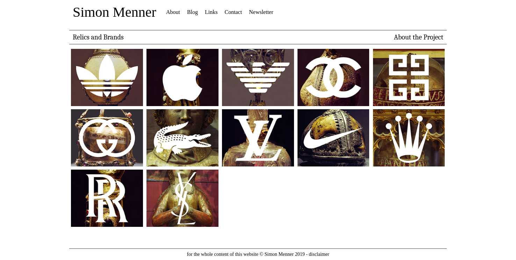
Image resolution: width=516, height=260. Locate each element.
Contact (233, 12)
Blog (192, 12)
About (173, 12)
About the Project (418, 37)
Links (211, 12)
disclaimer (319, 254)
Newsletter (261, 12)
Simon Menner (114, 12)
